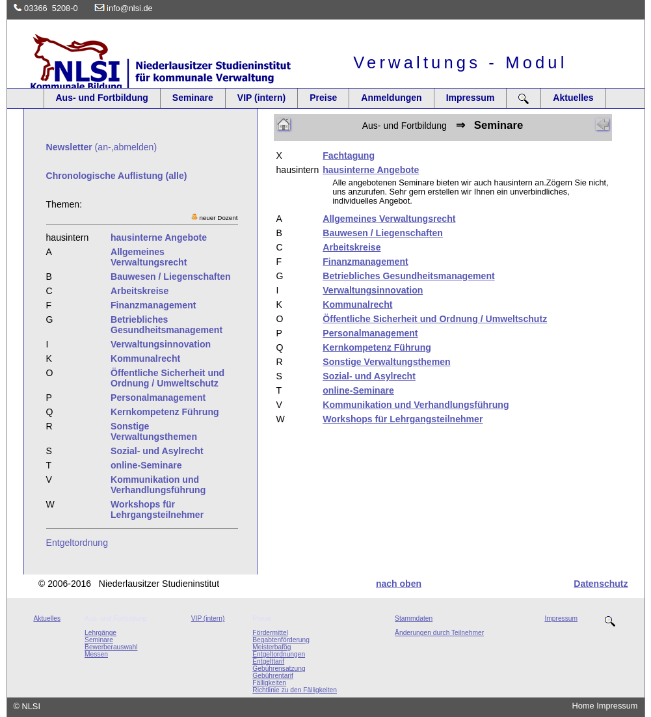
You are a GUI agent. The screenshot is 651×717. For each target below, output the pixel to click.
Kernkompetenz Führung (377, 347)
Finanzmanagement (365, 261)
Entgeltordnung (77, 542)
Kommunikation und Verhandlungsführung (416, 404)
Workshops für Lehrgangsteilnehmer (403, 419)
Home (583, 705)
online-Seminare (358, 390)
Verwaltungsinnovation (373, 290)
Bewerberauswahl (111, 647)
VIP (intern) (261, 97)
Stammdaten (413, 618)
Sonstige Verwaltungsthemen (386, 362)
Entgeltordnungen (278, 654)
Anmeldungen (391, 97)
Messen (96, 654)
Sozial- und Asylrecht (369, 376)
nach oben (398, 583)
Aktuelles (573, 97)
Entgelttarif (268, 661)
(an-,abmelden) (101, 147)
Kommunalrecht (357, 304)
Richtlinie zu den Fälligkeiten (294, 690)
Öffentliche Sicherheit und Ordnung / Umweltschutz (435, 319)
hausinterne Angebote (371, 170)
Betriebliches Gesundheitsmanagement (408, 276)
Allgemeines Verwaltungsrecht (389, 218)
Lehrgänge (100, 632)
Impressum (470, 97)
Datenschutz (601, 583)
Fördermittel (270, 632)
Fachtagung (349, 155)
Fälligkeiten (269, 682)
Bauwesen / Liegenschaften (383, 233)
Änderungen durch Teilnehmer (439, 632)
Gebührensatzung (278, 668)
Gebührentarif (272, 675)
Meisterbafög (271, 647)
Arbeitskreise (351, 247)
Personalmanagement (370, 333)
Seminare (192, 97)
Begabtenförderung (281, 639)
